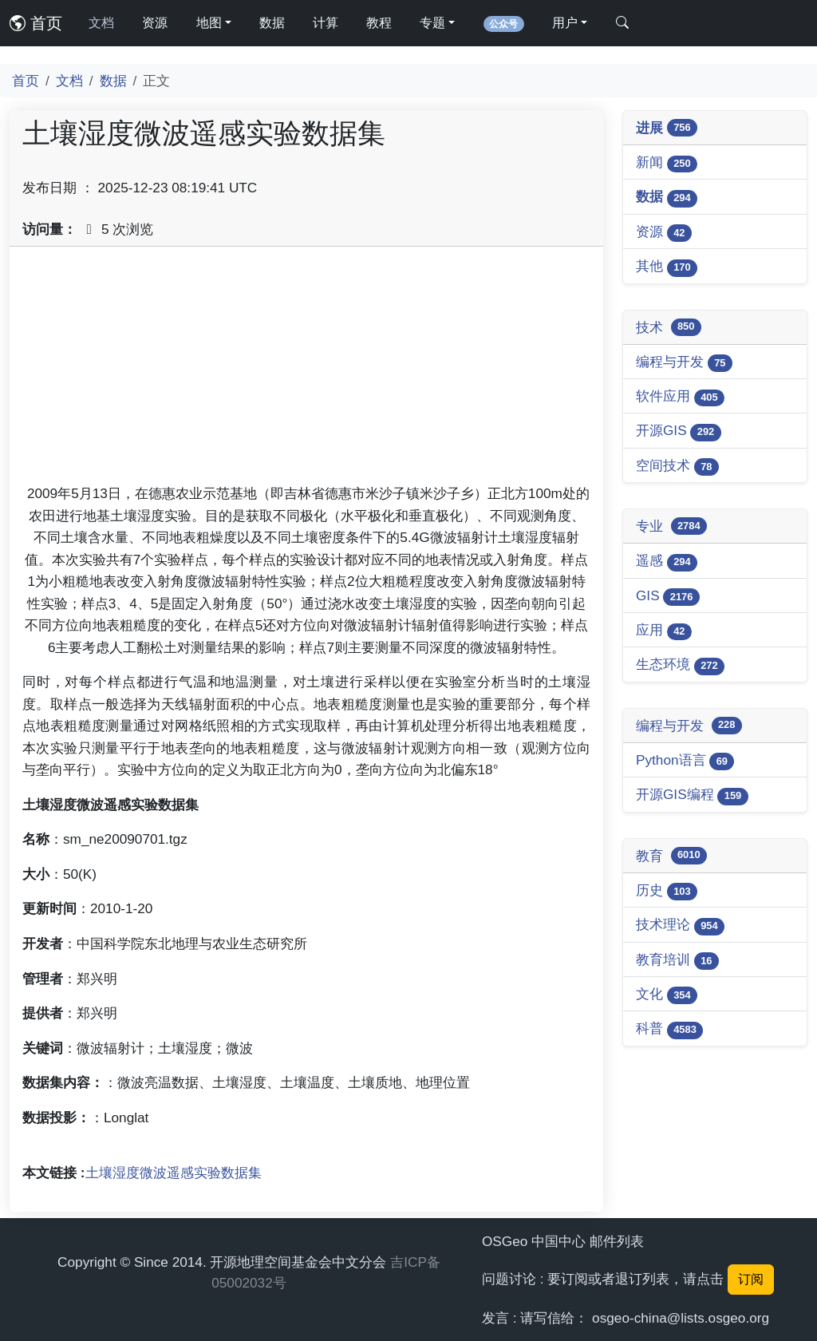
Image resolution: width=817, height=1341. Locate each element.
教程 (379, 23)
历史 (666, 891)
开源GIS (678, 431)
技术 (668, 327)
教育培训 (677, 960)
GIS (668, 596)
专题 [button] (432, 23)
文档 (101, 23)
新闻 (666, 163)
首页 (36, 23)
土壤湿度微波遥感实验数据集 (173, 1173)
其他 (666, 267)
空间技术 (677, 466)
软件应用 (680, 397)
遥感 (666, 561)
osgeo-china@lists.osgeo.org (680, 1318)
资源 (155, 23)
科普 (669, 1029)
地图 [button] (209, 23)
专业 (671, 526)
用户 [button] (565, 23)
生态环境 (680, 665)
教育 (671, 855)
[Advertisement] (306, 371)
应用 (664, 631)
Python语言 (685, 761)
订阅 (751, 1279)
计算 (325, 23)
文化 (666, 995)
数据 (272, 23)
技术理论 (680, 925)
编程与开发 (684, 363)
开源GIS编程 (692, 795)
